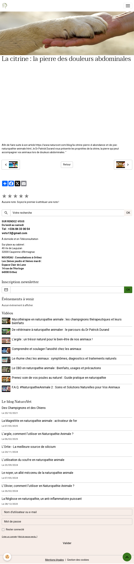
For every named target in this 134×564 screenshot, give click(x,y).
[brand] (5, 6)
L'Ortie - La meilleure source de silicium (29, 446)
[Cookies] (7, 557)
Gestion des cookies (78, 559)
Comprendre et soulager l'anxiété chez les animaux (46, 348)
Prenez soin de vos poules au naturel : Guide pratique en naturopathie (59, 377)
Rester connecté (15, 529)
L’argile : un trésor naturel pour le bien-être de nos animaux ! (52, 339)
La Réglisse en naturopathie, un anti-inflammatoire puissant (42, 498)
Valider (67, 542)
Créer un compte (9, 536)
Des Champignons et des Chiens (24, 407)
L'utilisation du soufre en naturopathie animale (33, 459)
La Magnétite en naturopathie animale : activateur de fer (39, 420)
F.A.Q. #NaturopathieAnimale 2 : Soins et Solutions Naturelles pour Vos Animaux (66, 387)
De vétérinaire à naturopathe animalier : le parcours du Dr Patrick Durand (60, 329)
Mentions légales (54, 559)
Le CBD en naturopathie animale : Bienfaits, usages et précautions (56, 367)
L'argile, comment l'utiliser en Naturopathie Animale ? (37, 433)
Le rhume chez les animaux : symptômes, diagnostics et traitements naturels (64, 358)
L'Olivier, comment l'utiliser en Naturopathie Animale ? (38, 485)
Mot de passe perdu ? (27, 536)
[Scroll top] (127, 557)
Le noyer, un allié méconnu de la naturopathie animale (37, 472)
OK (128, 212)
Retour (67, 164)
